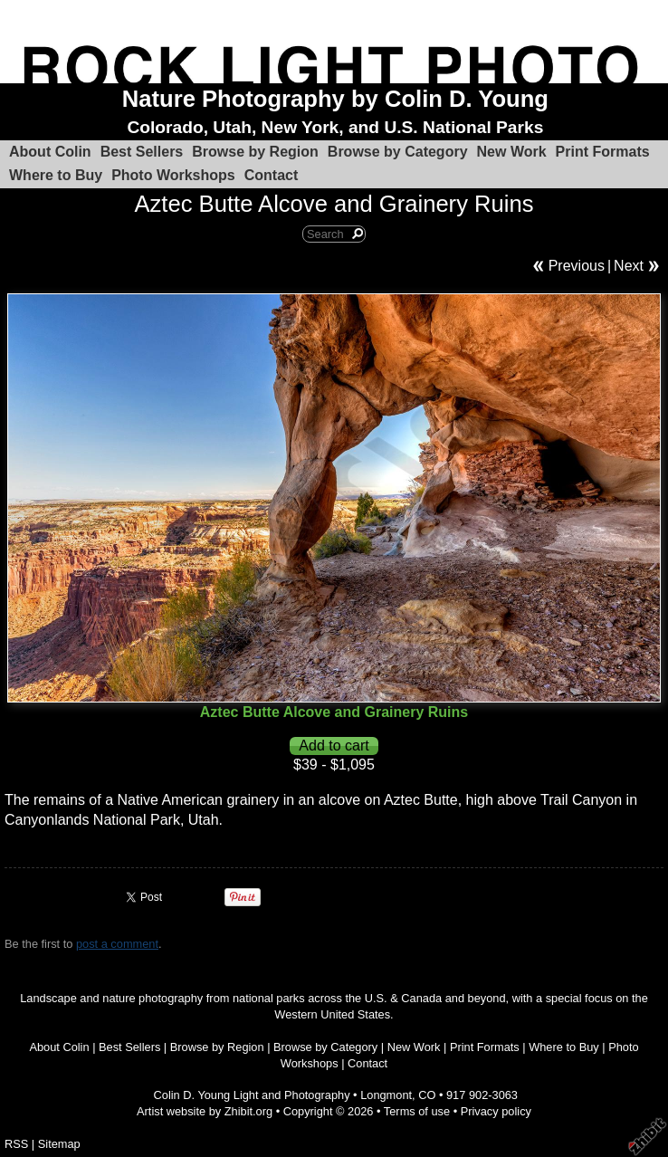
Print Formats (603, 151)
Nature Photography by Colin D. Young (335, 98)
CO (426, 1095)
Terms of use (417, 1111)
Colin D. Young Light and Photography (252, 1095)
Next (629, 265)
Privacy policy (496, 1111)
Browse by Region (255, 151)
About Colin (50, 151)
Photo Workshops (173, 175)
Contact (271, 175)
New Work (512, 151)
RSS (16, 1144)
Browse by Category (398, 151)
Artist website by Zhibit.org (204, 1111)
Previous (577, 265)
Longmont (386, 1095)
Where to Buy (55, 175)
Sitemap (59, 1144)
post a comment (117, 944)
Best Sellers (142, 151)
